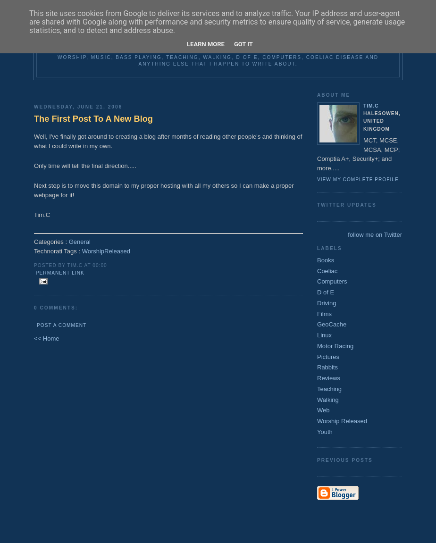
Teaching (329, 389)
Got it (243, 44)
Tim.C (371, 106)
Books (325, 260)
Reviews (328, 378)
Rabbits (327, 367)
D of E (325, 292)
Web (323, 410)
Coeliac (327, 271)
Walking (328, 399)
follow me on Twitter (375, 234)
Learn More (206, 44)
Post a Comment (61, 325)
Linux (324, 335)
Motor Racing (335, 346)
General (80, 241)
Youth (325, 431)
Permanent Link (60, 273)
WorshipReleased (106, 251)
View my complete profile (358, 179)
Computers (332, 281)
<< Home (46, 338)
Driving (326, 303)
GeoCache (331, 324)
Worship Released (342, 421)
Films (324, 313)
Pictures (328, 356)
